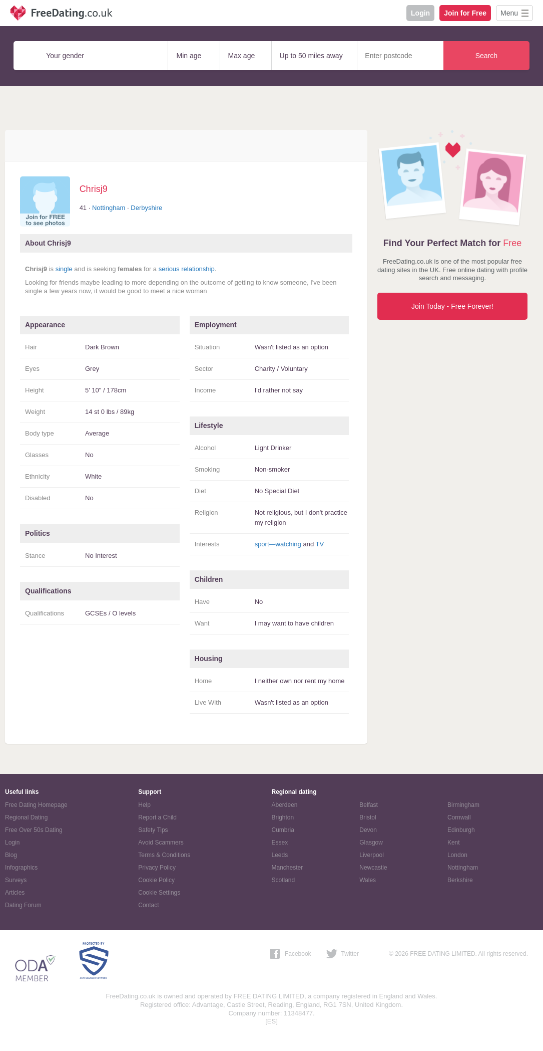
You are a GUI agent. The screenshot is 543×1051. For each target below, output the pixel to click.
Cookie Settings (159, 892)
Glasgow (371, 842)
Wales (367, 880)
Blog (11, 855)
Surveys (16, 880)
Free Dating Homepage (36, 804)
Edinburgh (461, 829)
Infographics (21, 867)
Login (420, 13)
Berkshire (460, 880)
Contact (148, 905)
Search (486, 56)
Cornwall (459, 817)
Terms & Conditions (164, 855)
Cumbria (283, 829)
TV (320, 544)
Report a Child (157, 817)
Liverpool (371, 855)
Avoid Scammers (160, 842)
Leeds (280, 855)
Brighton (283, 817)
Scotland (283, 880)
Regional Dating (26, 817)
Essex (280, 842)
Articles (15, 892)
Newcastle (373, 867)
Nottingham (108, 208)
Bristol (367, 817)
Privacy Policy (157, 867)
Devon (368, 829)
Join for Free (465, 13)
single (64, 269)
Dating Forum (23, 905)
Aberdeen (285, 804)
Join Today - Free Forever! (452, 306)
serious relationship (187, 269)
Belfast (368, 804)
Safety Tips (153, 829)
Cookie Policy (156, 880)
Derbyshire (146, 208)
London (457, 855)
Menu (509, 13)
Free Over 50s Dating (34, 829)
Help (144, 804)
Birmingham (463, 804)
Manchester (287, 867)
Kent (453, 842)
